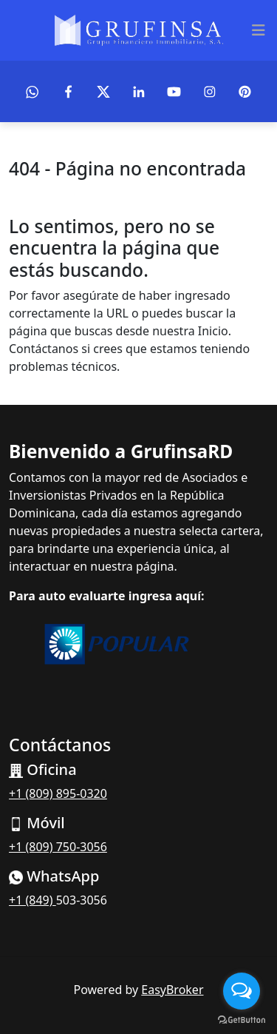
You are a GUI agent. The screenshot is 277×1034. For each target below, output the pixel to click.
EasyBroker (172, 989)
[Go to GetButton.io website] (241, 1019)
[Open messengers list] (241, 991)
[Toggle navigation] (258, 30)
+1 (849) (32, 900)
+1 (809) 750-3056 (58, 847)
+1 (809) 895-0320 (58, 793)
